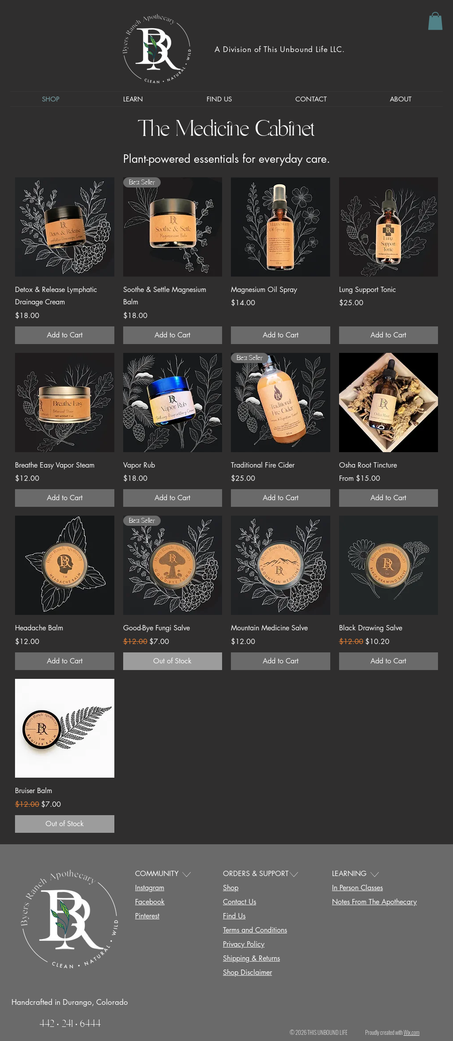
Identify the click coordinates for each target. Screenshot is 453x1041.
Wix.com (411, 1032)
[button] (435, 21)
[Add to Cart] (64, 335)
